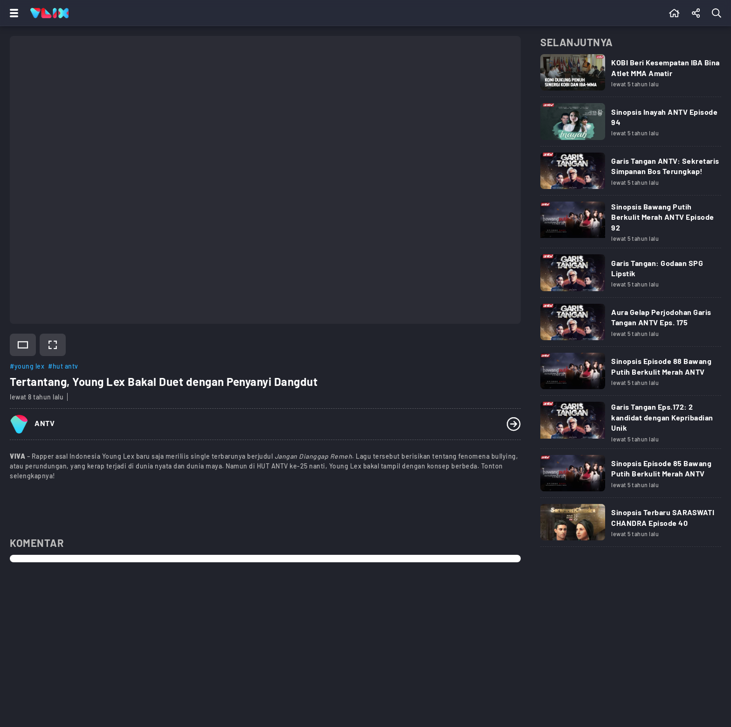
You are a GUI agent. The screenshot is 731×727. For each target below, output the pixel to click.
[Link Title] (630, 78)
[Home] (49, 13)
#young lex (27, 366)
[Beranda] (674, 13)
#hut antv (63, 366)
